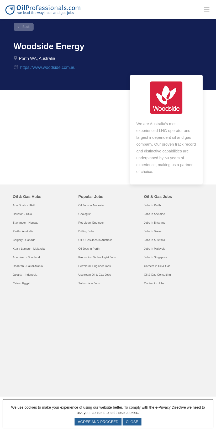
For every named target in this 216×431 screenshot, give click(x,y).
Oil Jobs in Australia (91, 205)
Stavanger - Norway (25, 222)
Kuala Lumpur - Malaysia (29, 248)
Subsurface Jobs (89, 283)
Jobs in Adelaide (154, 214)
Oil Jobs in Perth (88, 248)
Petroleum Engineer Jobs (94, 266)
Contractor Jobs (154, 283)
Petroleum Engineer (91, 222)
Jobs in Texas (152, 231)
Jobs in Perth (152, 205)
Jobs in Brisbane (154, 222)
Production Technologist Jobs (97, 257)
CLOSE (132, 422)
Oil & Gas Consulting (157, 274)
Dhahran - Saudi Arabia (28, 266)
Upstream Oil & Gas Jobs (94, 274)
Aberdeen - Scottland (26, 257)
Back (26, 27)
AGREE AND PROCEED (98, 422)
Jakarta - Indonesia (25, 274)
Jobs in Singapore (155, 257)
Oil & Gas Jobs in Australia (95, 240)
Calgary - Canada (24, 240)
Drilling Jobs (86, 231)
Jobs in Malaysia (154, 248)
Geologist (84, 214)
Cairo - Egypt (21, 283)
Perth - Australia (23, 231)
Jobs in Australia (154, 240)
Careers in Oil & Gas (157, 266)
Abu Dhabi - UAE (24, 205)
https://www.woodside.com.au (48, 67)
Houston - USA (22, 214)
